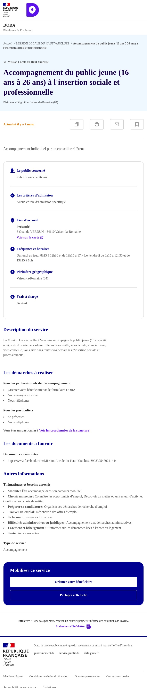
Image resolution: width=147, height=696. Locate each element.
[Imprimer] (97, 124)
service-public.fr (69, 653)
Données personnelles (87, 676)
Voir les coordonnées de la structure (64, 430)
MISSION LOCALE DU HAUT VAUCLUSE (42, 43)
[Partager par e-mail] (117, 124)
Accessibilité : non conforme (19, 687)
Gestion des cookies (117, 676)
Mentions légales (13, 676)
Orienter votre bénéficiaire (73, 582)
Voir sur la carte (30, 237)
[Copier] (76, 124)
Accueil (7, 43)
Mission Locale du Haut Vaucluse (28, 62)
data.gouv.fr (91, 653)
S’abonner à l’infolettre (73, 626)
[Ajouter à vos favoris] (137, 124)
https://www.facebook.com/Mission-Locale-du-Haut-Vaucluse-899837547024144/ (62, 460)
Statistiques (49, 687)
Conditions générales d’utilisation (48, 676)
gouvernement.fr (44, 653)
